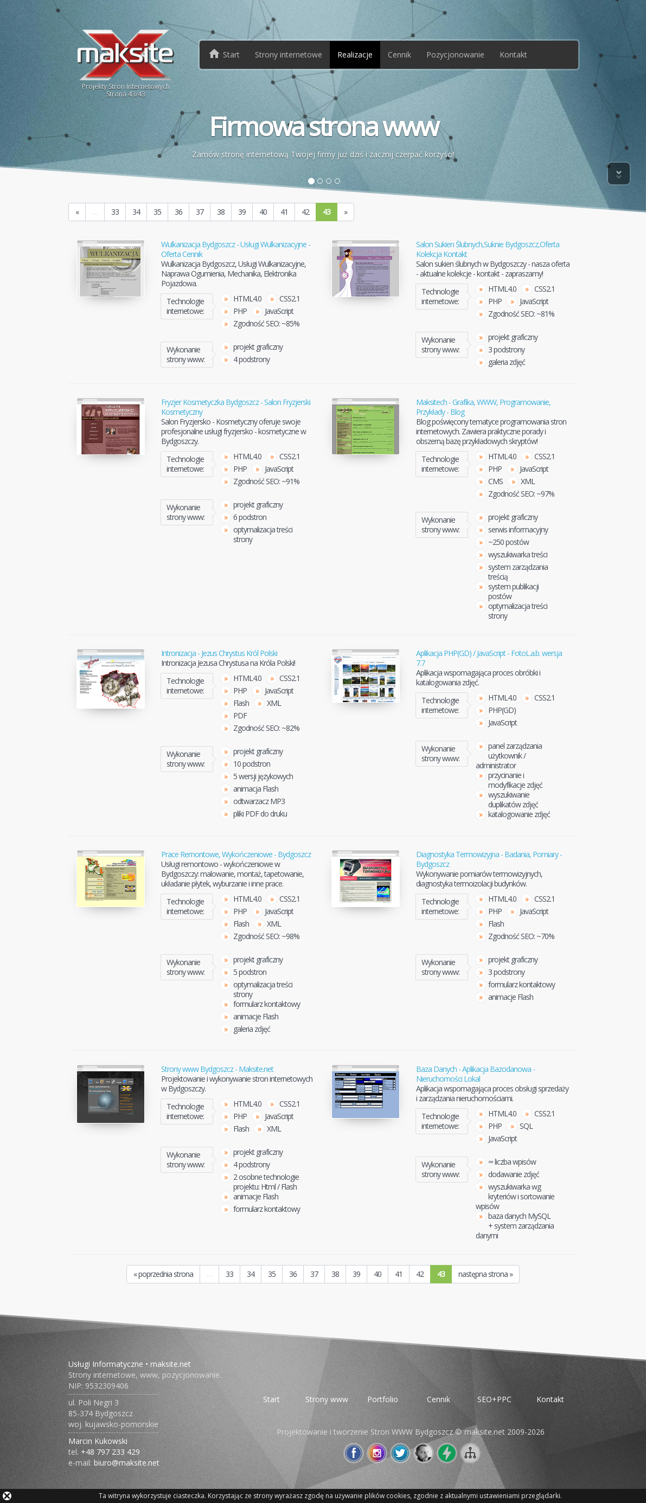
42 (305, 212)
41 (284, 212)
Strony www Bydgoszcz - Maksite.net (217, 1069)
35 (157, 212)
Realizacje (355, 54)
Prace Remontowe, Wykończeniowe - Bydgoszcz (236, 854)
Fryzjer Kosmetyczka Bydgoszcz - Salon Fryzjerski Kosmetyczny (235, 407)
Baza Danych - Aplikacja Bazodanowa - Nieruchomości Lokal (475, 1074)
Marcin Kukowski (97, 1441)
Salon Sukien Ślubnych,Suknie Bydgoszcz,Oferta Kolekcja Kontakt (487, 249)
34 (136, 212)
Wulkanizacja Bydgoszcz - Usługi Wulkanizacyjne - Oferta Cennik (235, 249)
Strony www (326, 1399)
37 (199, 212)
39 (242, 212)
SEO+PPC (494, 1399)
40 (263, 212)
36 (178, 212)
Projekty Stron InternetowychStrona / (126, 63)
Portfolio (382, 1399)
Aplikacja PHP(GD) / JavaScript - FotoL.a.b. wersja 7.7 (489, 658)
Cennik (399, 54)
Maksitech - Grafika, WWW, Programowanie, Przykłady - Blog (483, 407)
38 (221, 212)
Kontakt (513, 54)
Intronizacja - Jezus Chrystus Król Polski (219, 653)
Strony (288, 54)
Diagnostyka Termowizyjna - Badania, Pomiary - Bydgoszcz (489, 859)
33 (115, 212)
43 (326, 212)
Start (271, 1399)
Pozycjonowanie (455, 54)
